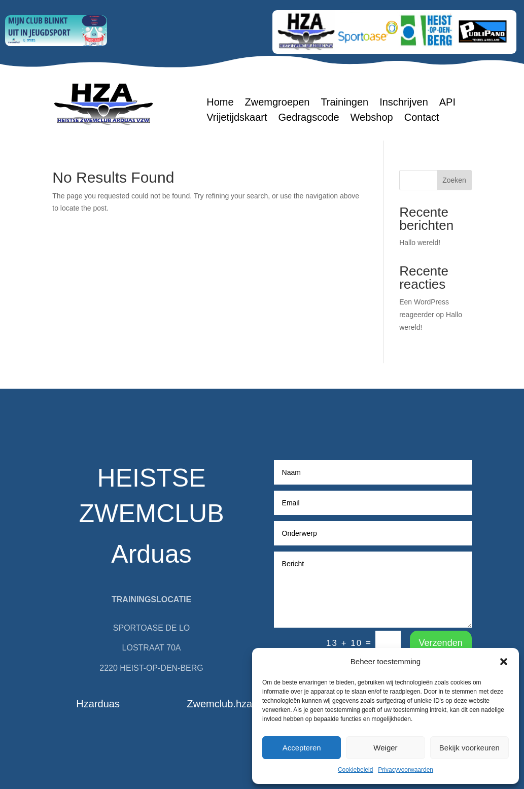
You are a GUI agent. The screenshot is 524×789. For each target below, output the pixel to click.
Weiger (385, 747)
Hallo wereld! (419, 242)
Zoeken (454, 180)
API (447, 103)
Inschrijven (403, 103)
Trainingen (344, 103)
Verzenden (441, 643)
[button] (504, 662)
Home (219, 103)
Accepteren (302, 747)
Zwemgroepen (277, 103)
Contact (421, 118)
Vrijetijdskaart (236, 118)
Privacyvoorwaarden (405, 769)
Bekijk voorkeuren (469, 747)
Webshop (372, 118)
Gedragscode (308, 118)
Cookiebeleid (355, 769)
